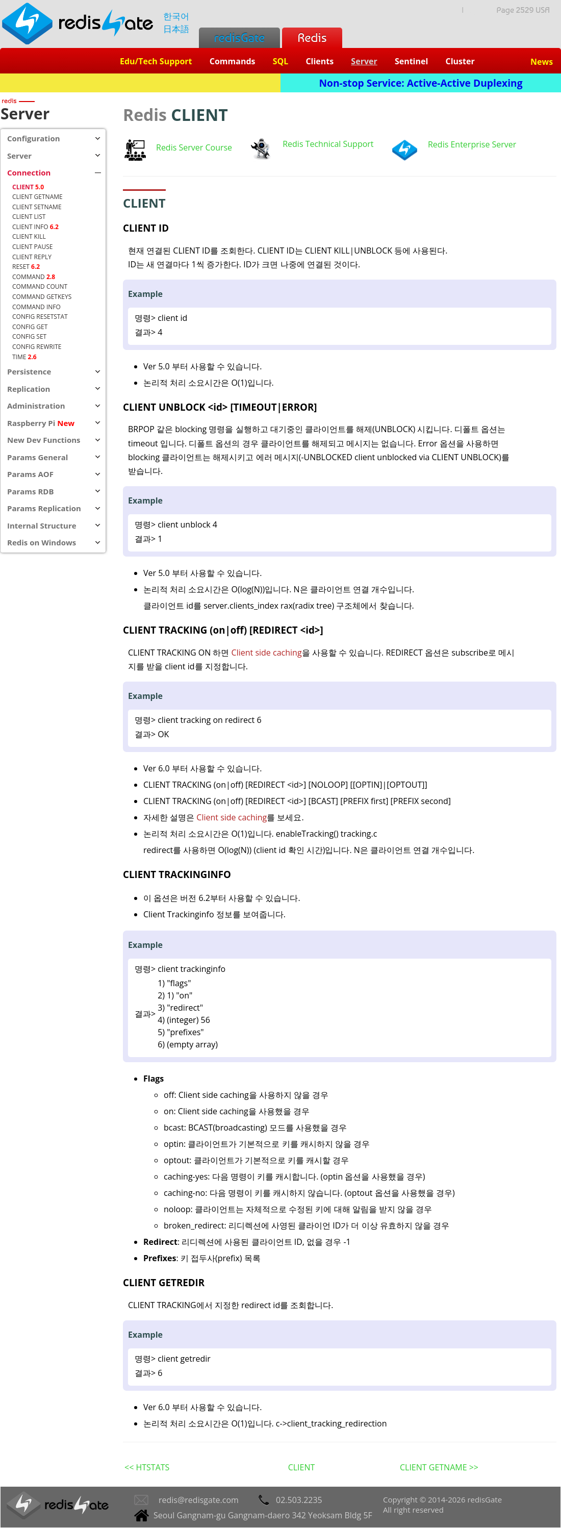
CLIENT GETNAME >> (439, 1467)
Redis (311, 37)
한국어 (176, 16)
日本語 (176, 29)
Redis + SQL (140, 83)
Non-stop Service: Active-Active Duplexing (421, 83)
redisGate (239, 37)
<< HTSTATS (146, 1467)
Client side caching (267, 652)
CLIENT (301, 1467)
